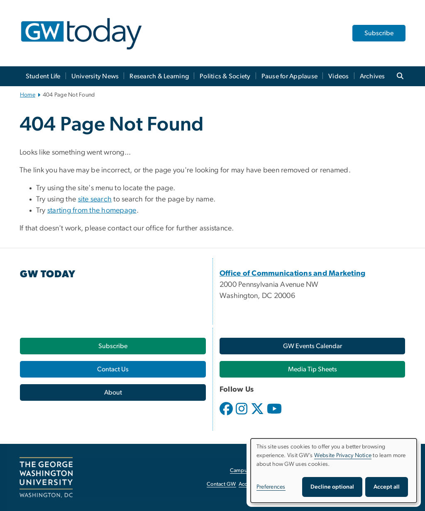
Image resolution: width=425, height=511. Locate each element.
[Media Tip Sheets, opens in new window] (312, 369)
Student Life (43, 76)
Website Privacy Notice (343, 455)
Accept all (387, 487)
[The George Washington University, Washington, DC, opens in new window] (46, 477)
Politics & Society (225, 76)
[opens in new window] (227, 415)
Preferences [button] (271, 487)
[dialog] (334, 470)
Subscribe (378, 33)
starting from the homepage (92, 210)
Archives (372, 76)
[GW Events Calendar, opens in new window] (312, 346)
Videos (338, 76)
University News (95, 76)
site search (95, 199)
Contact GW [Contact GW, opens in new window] (221, 484)
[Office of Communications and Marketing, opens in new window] (293, 273)
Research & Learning (159, 76)
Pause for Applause (289, 76)
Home (27, 95)
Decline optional (332, 487)
